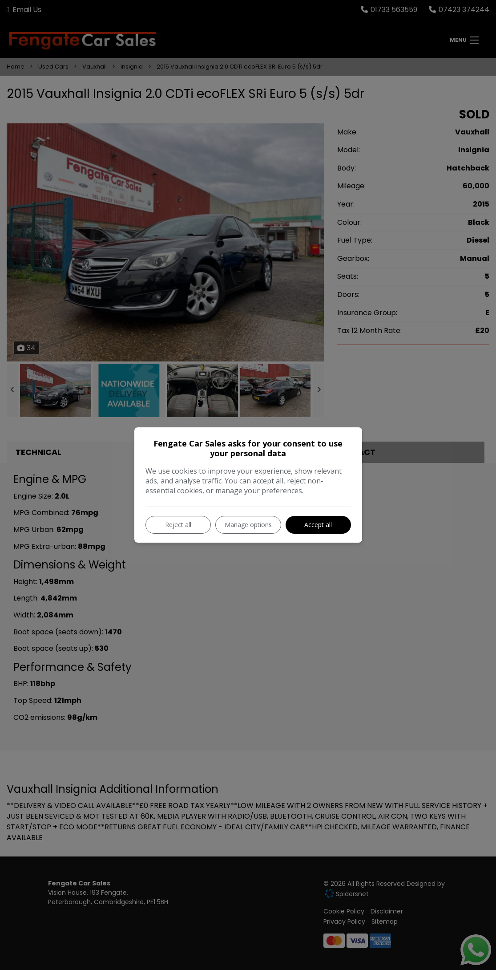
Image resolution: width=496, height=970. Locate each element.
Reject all (178, 524)
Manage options (248, 524)
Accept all (318, 524)
